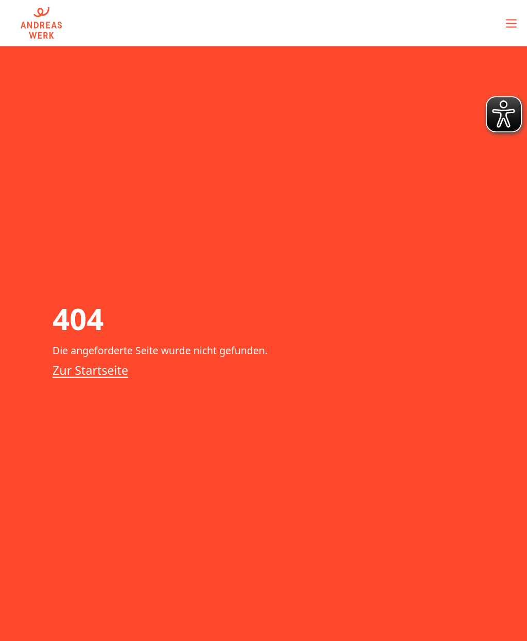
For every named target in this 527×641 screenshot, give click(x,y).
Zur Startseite (90, 370)
